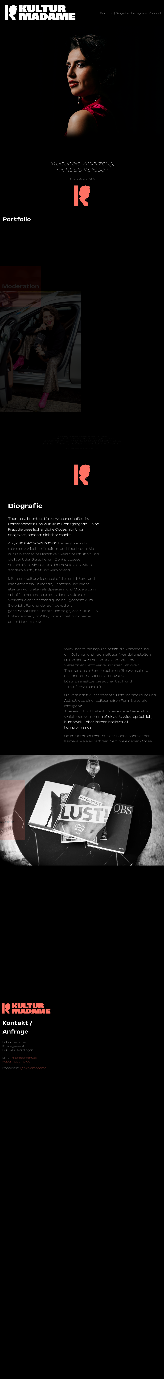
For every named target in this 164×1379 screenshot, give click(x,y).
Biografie (122, 13)
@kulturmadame (33, 1348)
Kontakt (155, 13)
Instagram (139, 13)
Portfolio (107, 13)
